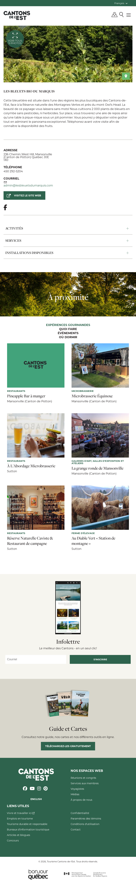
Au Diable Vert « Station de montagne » (93, 540)
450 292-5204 (13, 171)
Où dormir (68, 337)
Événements (68, 333)
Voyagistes (77, 788)
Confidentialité (80, 813)
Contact (76, 829)
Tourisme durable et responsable (27, 824)
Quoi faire (68, 329)
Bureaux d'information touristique (28, 829)
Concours (13, 840)
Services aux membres (85, 783)
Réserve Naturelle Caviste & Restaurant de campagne (30, 540)
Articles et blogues (18, 835)
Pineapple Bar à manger (26, 396)
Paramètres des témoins (86, 818)
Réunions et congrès (83, 777)
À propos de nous (81, 799)
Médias (75, 794)
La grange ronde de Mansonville (97, 468)
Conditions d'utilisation (85, 824)
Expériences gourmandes (68, 325)
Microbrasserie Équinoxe (92, 396)
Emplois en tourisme (20, 818)
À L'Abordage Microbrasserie (31, 466)
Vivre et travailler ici (21, 813)
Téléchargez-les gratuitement (68, 746)
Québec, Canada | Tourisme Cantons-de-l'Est (17, 15)
